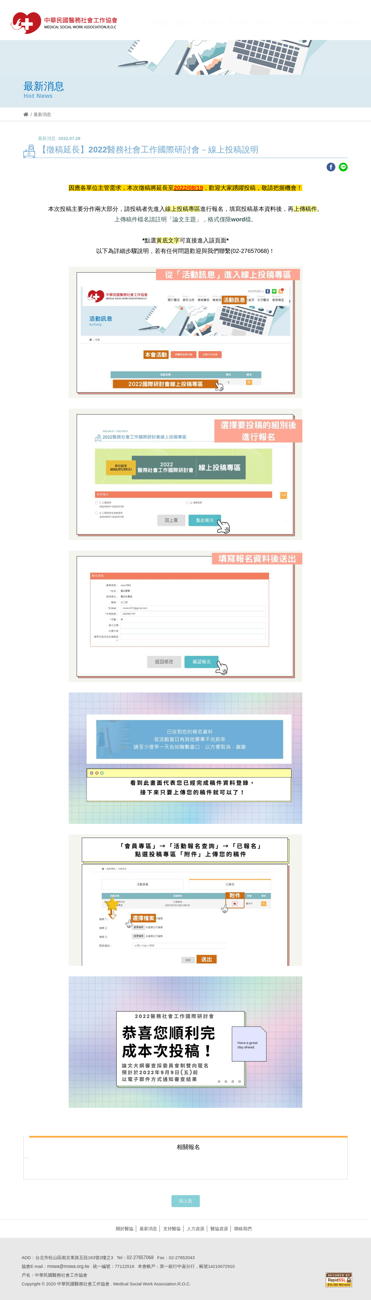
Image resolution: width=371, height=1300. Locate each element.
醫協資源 (217, 1228)
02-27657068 (137, 1257)
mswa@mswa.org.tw (66, 1266)
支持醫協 (169, 1228)
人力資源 (193, 1228)
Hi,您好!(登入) (308, 13)
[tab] (188, 1147)
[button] (293, 27)
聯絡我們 (240, 1228)
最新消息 (146, 1228)
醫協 (64, 23)
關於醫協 (122, 1228)
